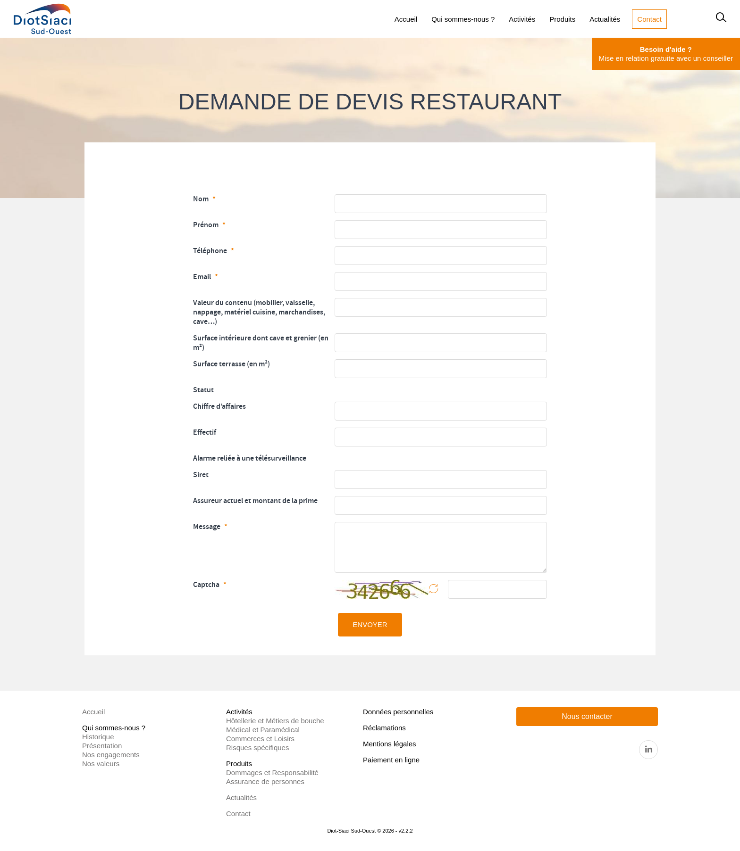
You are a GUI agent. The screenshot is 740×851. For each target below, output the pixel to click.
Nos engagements (111, 755)
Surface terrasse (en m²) (231, 364)
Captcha (207, 584)
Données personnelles (398, 712)
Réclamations (384, 728)
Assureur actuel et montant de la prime (255, 500)
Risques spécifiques (257, 748)
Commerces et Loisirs (260, 739)
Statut (203, 390)
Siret (201, 474)
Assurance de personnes (265, 781)
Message (207, 526)
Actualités (241, 797)
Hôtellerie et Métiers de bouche (275, 721)
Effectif (204, 432)
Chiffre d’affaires (219, 406)
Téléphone (210, 251)
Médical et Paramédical (263, 730)
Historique (98, 737)
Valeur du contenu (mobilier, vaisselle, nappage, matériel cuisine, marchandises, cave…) (259, 312)
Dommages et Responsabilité (272, 772)
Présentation (102, 746)
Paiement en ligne (391, 760)
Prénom (206, 225)
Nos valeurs (100, 764)
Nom (201, 199)
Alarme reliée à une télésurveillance (249, 458)
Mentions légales (389, 744)
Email (202, 276)
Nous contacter (587, 716)
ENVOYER (370, 624)
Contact (238, 814)
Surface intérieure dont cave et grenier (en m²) (260, 342)
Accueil (93, 712)
